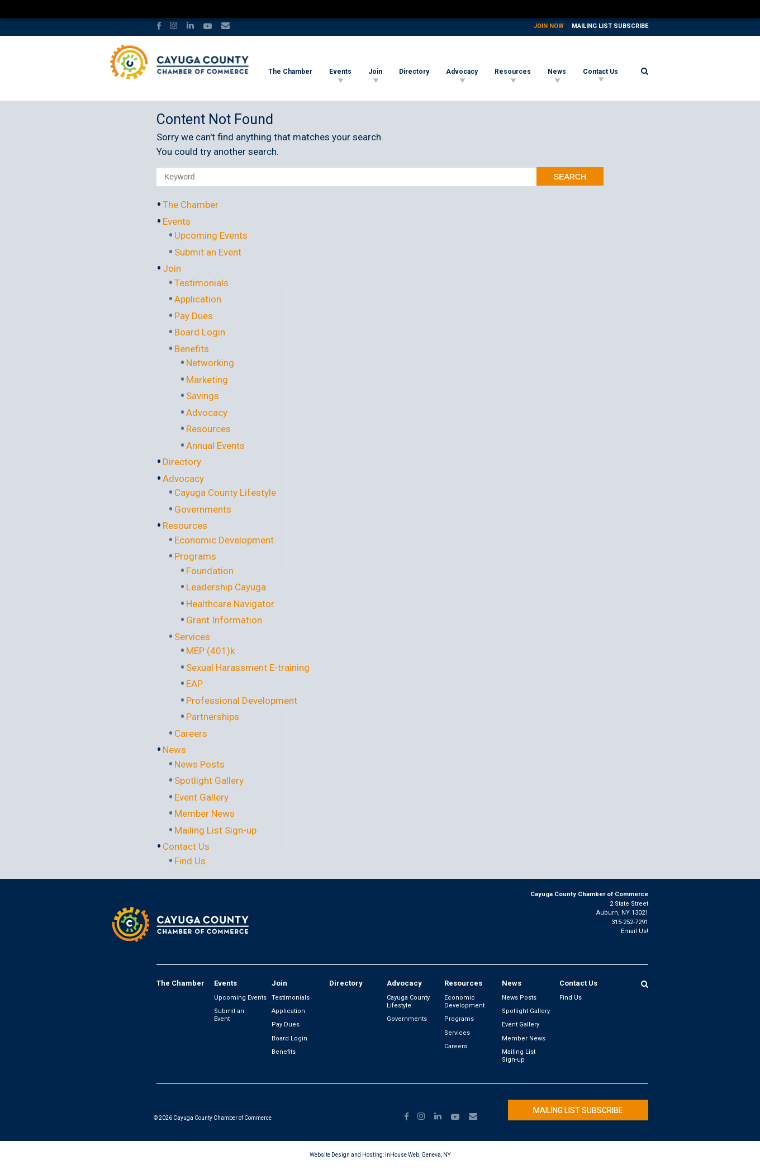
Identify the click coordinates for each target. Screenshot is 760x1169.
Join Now (549, 26)
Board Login (199, 332)
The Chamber (290, 71)
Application (197, 299)
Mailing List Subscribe (610, 26)
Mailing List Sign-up (215, 830)
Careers (190, 733)
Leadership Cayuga (226, 587)
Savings (202, 395)
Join (375, 71)
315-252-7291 (629, 922)
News (557, 71)
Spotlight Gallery (209, 780)
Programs (195, 556)
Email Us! (634, 931)
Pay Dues (193, 315)
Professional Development (241, 700)
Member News (204, 813)
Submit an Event (207, 252)
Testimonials (201, 282)
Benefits (191, 348)
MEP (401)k (210, 650)
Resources (513, 71)
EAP (194, 683)
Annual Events (215, 445)
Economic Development (224, 540)
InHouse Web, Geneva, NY (417, 1155)
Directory (414, 71)
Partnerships (212, 716)
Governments (202, 509)
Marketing (207, 379)
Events (340, 71)
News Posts (199, 764)
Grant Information (224, 620)
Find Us (190, 861)
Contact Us (600, 71)
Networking (210, 362)
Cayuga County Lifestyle (225, 492)
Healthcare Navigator (230, 603)
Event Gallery (201, 797)
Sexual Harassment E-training (248, 667)
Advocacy (462, 71)
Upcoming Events (211, 235)
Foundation (210, 570)
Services (192, 636)
